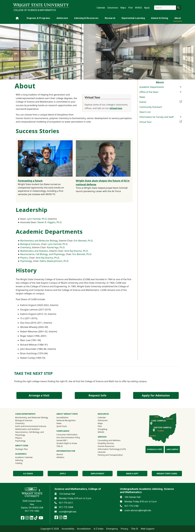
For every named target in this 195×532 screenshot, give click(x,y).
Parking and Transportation (110, 455)
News (142, 97)
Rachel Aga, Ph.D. (56, 247)
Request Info (97, 395)
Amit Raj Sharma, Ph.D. (76, 250)
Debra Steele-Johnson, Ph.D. (54, 261)
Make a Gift (132, 473)
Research (110, 18)
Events (160, 102)
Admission (62, 18)
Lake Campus (172, 449)
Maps (123, 7)
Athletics (64, 457)
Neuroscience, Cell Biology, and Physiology (42, 254)
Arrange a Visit (39, 395)
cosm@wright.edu (67, 511)
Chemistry (20, 423)
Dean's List (145, 112)
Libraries (102, 452)
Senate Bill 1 (62, 440)
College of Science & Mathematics (35, 10)
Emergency (112, 529)
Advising (19, 460)
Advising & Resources (86, 18)
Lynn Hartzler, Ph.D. (37, 218)
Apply (147, 7)
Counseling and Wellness (109, 440)
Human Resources (106, 446)
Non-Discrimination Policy (68, 437)
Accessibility (68, 529)
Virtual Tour (160, 121)
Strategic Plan (21, 449)
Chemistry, (26, 247)
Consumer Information (66, 434)
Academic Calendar (24, 457)
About (177, 18)
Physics (18, 438)
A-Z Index (98, 529)
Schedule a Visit (154, 449)
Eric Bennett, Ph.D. (83, 240)
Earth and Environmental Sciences (30, 426)
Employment (97, 473)
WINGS (138, 7)
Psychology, (26, 261)
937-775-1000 (32, 511)
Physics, (24, 257)
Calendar (101, 7)
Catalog (18, 463)
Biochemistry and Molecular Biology (39, 240)
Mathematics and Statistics (27, 429)
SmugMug (106, 429)
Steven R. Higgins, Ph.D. (49, 222)
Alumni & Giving (159, 18)
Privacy (124, 529)
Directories (112, 7)
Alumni (63, 454)
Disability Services (106, 443)
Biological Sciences (30, 244)
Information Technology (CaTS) (112, 449)
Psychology (20, 440)
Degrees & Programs (38, 18)
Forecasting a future (30, 180)
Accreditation (62, 417)
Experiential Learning (133, 18)
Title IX (59, 446)
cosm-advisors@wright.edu (137, 510)
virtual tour (116, 108)
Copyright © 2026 (50, 529)
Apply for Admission (156, 395)
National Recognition (66, 420)
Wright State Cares (167, 473)
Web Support (147, 529)
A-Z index (28, 473)
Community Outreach (150, 107)
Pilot (130, 7)
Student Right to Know (66, 443)
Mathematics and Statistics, (34, 250)
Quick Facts (61, 426)
